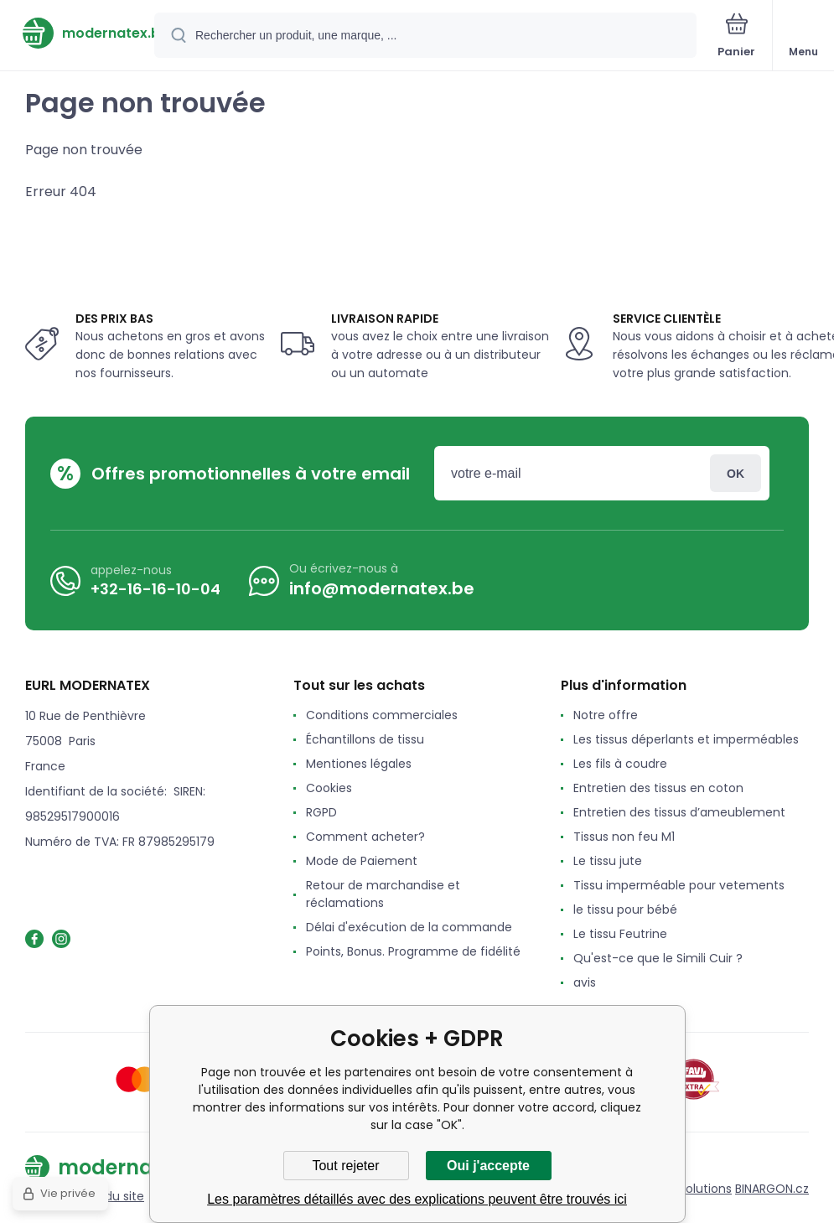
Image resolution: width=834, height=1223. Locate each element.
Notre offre (605, 715)
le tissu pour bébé (625, 909)
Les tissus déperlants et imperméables (686, 739)
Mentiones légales (359, 763)
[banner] (78, 33)
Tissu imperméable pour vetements (679, 885)
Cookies (329, 788)
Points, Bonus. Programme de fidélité (413, 951)
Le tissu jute (607, 860)
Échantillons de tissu (365, 739)
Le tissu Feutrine (620, 933)
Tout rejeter (345, 1165)
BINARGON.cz (772, 1188)
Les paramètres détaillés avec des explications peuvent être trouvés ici (417, 1199)
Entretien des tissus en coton (658, 788)
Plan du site (110, 1196)
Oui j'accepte (488, 1165)
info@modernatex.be (381, 588)
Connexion (735, 473)
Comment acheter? (365, 836)
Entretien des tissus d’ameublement (679, 812)
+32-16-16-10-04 (155, 588)
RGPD (321, 812)
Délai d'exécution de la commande (409, 927)
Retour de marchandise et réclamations (383, 894)
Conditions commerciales (382, 715)
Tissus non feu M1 (624, 836)
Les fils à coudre (620, 763)
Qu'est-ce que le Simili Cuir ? (658, 958)
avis (584, 982)
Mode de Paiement (361, 860)
